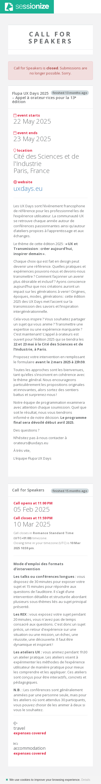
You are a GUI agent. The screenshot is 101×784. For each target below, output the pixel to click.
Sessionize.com (27, 6)
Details (85, 779)
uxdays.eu (28, 188)
